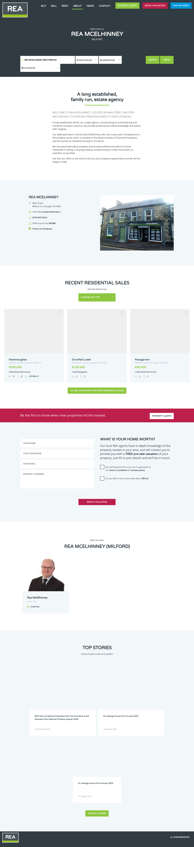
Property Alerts (127, 5)
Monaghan (87, 808)
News (90, 5)
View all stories (97, 724)
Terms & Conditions (98, 843)
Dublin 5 (56, 780)
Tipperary (56, 815)
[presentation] (119, 479)
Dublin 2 (56, 776)
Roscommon (72, 811)
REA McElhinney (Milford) (40, 60)
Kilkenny (56, 802)
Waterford (71, 815)
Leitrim (85, 802)
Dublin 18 (86, 792)
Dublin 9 (86, 783)
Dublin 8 (71, 783)
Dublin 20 (56, 796)
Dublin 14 (71, 789)
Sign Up (20, 821)
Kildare (85, 799)
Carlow (55, 770)
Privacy (115, 843)
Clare (85, 770)
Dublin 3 (71, 776)
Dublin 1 (86, 773)
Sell (54, 5)
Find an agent (181, 5)
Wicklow (70, 818)
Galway (55, 799)
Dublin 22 (71, 796)
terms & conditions (118, 462)
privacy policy (138, 462)
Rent (65, 5)
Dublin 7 (56, 783)
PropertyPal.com (150, 843)
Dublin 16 (56, 792)
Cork (54, 773)
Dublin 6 (71, 780)
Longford (71, 805)
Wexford (56, 818)
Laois (70, 802)
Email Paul (35, 599)
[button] (133, 60)
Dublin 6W (86, 780)
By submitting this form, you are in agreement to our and (128, 460)
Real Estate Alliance (55, 843)
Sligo (84, 811)
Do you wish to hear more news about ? (127, 470)
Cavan (70, 770)
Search (153, 60)
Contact (104, 5)
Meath (70, 808)
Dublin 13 (56, 789)
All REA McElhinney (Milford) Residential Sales (97, 382)
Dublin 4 (86, 776)
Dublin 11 (71, 786)
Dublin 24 (86, 796)
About (77, 5)
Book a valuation (155, 5)
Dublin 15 (86, 789)
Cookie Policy (79, 843)
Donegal (71, 773)
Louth (85, 805)
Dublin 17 (71, 792)
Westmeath (87, 815)
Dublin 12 (86, 786)
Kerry (70, 799)
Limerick (56, 805)
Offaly (55, 811)
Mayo (55, 808)
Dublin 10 (56, 786)
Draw (167, 60)
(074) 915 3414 (39, 209)
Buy (43, 5)
